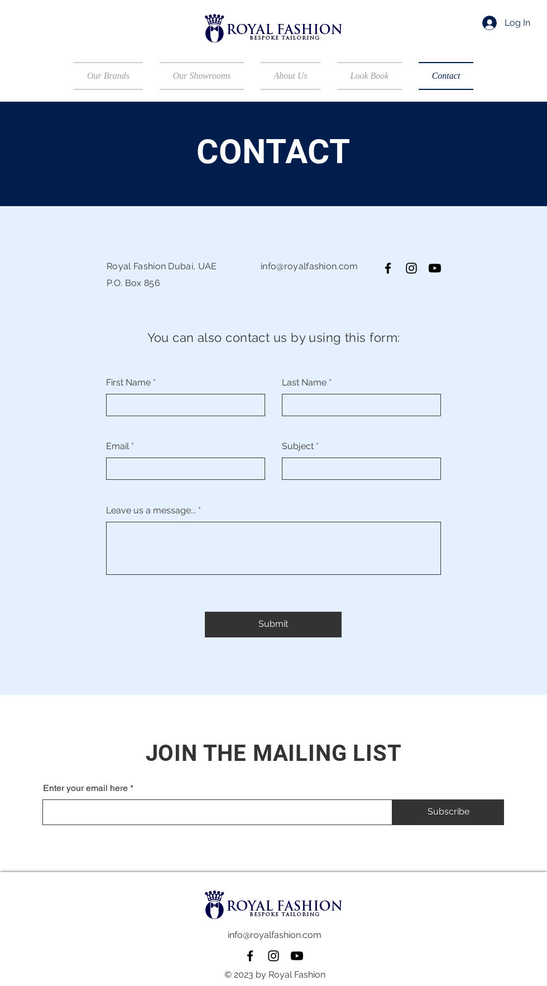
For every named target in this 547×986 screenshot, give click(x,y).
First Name (128, 382)
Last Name (304, 382)
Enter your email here (85, 788)
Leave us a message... (151, 510)
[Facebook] (388, 268)
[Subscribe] (448, 812)
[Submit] (273, 624)
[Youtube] (435, 268)
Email (117, 446)
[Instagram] (411, 268)
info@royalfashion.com (309, 266)
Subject (298, 446)
